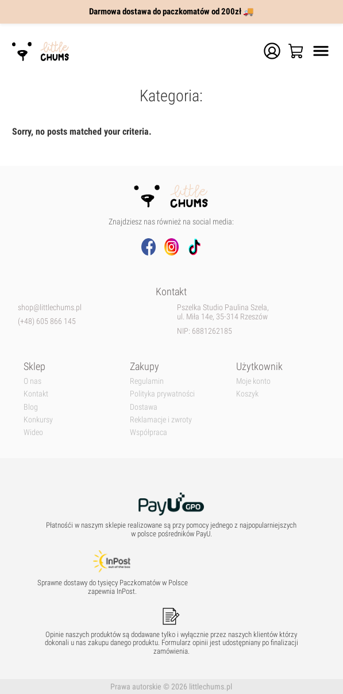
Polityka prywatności (162, 393)
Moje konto (253, 381)
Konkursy (38, 419)
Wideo (33, 432)
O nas (32, 381)
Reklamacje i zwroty (161, 419)
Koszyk (247, 393)
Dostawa (143, 406)
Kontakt (36, 393)
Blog (31, 406)
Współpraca (148, 432)
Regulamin (147, 381)
